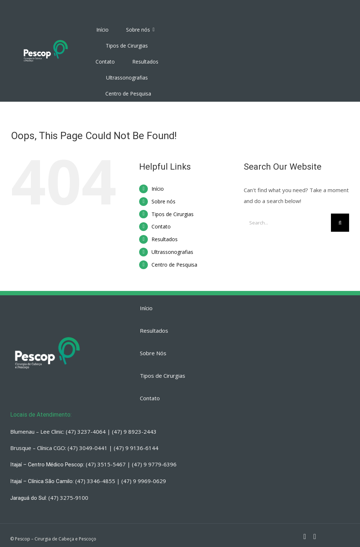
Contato (161, 226)
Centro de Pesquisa (174, 264)
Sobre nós (163, 201)
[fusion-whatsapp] (314, 536)
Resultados (164, 239)
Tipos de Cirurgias (172, 214)
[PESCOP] (45, 40)
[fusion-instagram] (304, 536)
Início (157, 188)
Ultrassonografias (172, 251)
